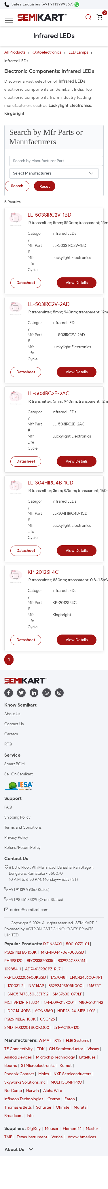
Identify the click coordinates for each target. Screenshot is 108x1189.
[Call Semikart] (39, 4)
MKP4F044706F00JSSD (62, 952)
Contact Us (14, 724)
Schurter (44, 1107)
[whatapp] (47, 693)
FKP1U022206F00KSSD (25, 977)
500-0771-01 (77, 944)
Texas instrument (32, 1137)
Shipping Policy (17, 817)
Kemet (66, 1065)
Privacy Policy (16, 837)
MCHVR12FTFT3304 (21, 1002)
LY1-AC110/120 (66, 1027)
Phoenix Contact (19, 1073)
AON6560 (44, 1010)
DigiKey (34, 1128)
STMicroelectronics (38, 1065)
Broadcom (13, 1115)
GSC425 (47, 1019)
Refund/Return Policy (22, 847)
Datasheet (25, 282)
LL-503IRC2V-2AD (48, 304)
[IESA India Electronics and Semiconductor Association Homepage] (18, 785)
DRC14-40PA (19, 1010)
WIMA (44, 1040)
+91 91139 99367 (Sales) (29, 889)
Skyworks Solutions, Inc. (25, 1082)
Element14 (72, 1128)
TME (8, 1137)
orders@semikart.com (29, 909)
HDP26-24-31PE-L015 (76, 1010)
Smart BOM (14, 764)
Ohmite (62, 1107)
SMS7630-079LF (67, 994)
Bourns (10, 1065)
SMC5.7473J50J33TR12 (27, 994)
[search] (89, 17)
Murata (80, 1107)
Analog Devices (18, 1057)
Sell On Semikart (18, 774)
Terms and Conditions (22, 827)
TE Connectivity (18, 1048)
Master (92, 1128)
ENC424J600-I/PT (86, 977)
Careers (11, 734)
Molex (43, 1073)
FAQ (8, 807)
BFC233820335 (40, 960)
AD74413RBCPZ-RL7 (42, 969)
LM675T (94, 985)
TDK (41, 1048)
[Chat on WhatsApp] (77, 4)
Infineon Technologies (23, 1099)
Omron (54, 1099)
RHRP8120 (13, 960)
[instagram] (59, 693)
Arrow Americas (82, 1137)
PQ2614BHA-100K (20, 952)
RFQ (8, 744)
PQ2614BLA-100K (20, 1019)
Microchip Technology (55, 1057)
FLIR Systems (77, 1040)
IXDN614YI (52, 944)
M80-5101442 (91, 1002)
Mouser (51, 1128)
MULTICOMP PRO (66, 1082)
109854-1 (12, 969)
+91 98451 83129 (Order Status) (36, 899)
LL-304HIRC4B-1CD (50, 483)
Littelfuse (87, 1057)
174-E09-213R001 (59, 1002)
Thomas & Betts (18, 1107)
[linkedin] (34, 693)
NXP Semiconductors (72, 1073)
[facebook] (8, 693)
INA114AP (36, 985)
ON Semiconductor (66, 1048)
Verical (57, 1137)
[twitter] (21, 693)
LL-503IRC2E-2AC (48, 393)
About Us (12, 713)
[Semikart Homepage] (42, 17)
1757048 (57, 977)
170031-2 (15, 985)
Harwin (32, 1090)
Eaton (70, 1099)
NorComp (13, 1090)
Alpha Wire (52, 1090)
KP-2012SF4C (43, 572)
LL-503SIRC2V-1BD (49, 215)
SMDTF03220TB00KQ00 (26, 1027)
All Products (14, 52)
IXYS (58, 1040)
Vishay (93, 1048)
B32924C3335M (71, 960)
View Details (77, 282)
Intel (31, 1115)
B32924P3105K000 (65, 985)
